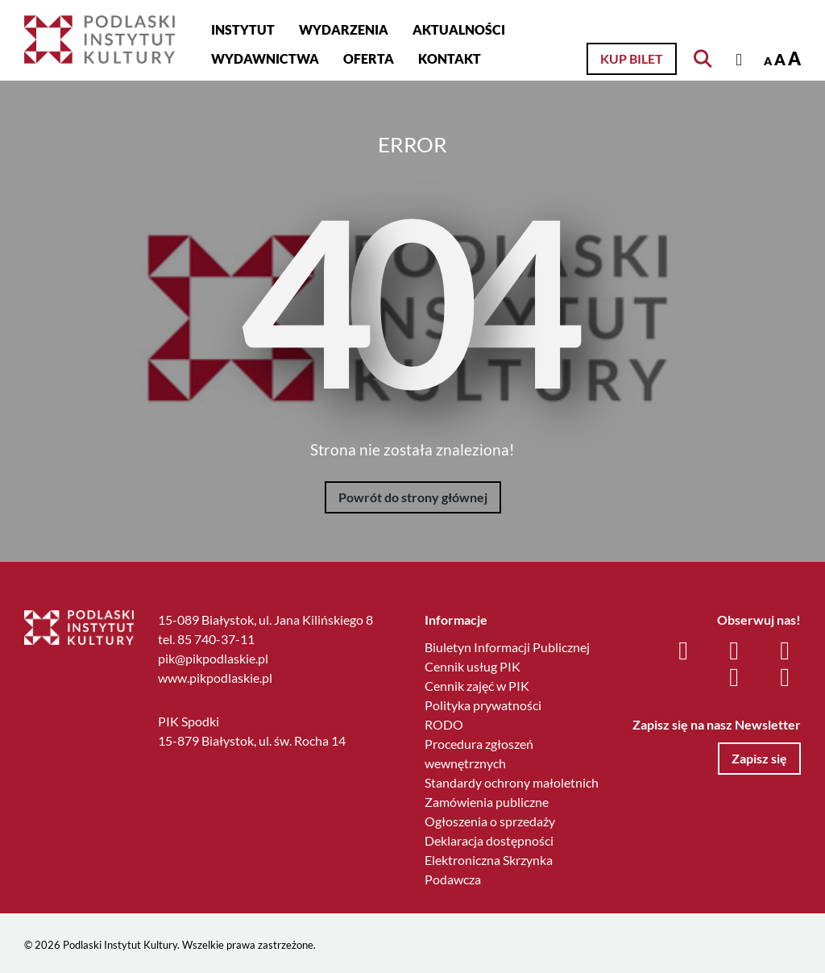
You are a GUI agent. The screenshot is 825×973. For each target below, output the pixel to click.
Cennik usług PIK (472, 666)
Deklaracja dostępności (489, 840)
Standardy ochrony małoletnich (512, 782)
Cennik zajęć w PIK (477, 685)
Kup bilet (631, 58)
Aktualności (458, 29)
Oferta (368, 58)
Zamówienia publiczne (487, 801)
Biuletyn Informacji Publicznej (507, 647)
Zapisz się (759, 758)
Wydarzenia (343, 29)
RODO (444, 724)
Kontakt (449, 58)
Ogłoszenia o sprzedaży (490, 821)
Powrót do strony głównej (412, 497)
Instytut (243, 29)
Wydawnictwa (265, 58)
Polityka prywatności (483, 705)
